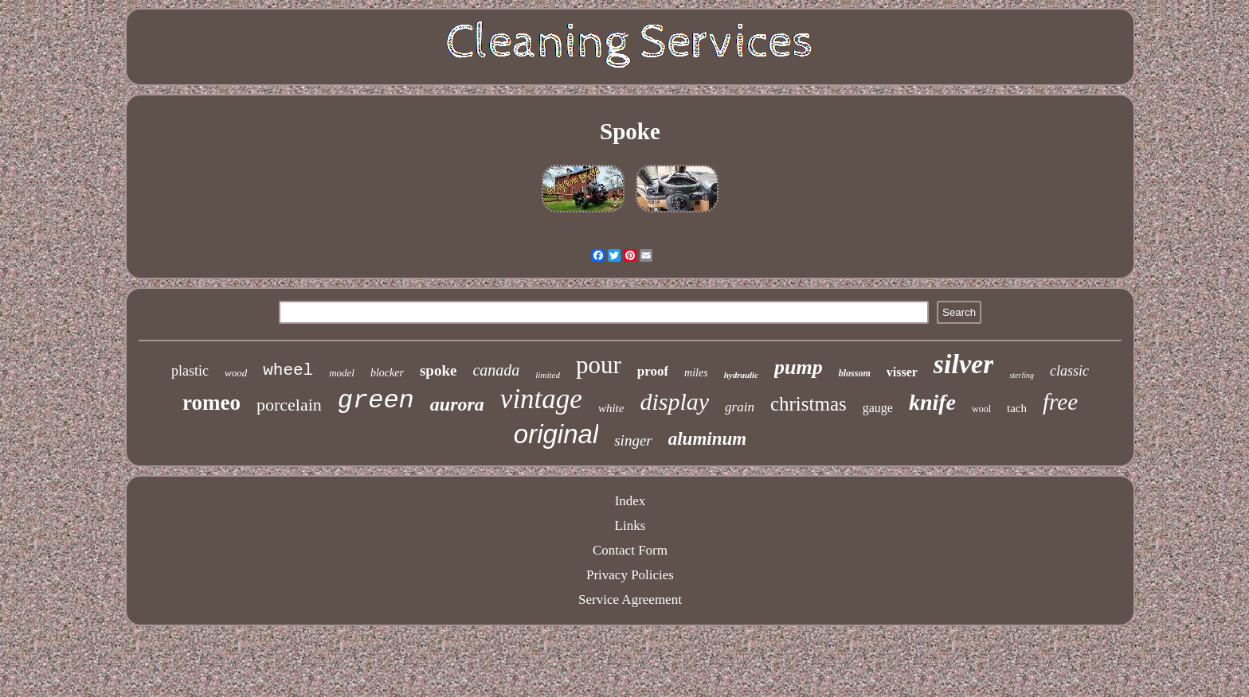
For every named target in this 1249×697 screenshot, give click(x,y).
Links (630, 525)
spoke (438, 370)
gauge (878, 408)
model (341, 373)
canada (495, 370)
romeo (211, 403)
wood (236, 373)
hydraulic (741, 375)
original (556, 434)
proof (652, 371)
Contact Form (630, 550)
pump (798, 367)
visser (902, 372)
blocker (387, 373)
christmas (808, 404)
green (376, 400)
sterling (1021, 375)
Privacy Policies (630, 574)
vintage (541, 399)
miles (696, 373)
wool (981, 409)
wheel (288, 370)
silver (964, 364)
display (674, 401)
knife (932, 402)
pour (598, 365)
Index (630, 500)
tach (1017, 408)
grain (739, 407)
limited (547, 375)
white (611, 408)
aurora (457, 404)
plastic (190, 371)
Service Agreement (630, 599)
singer (633, 440)
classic (1069, 371)
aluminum (707, 439)
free (1060, 402)
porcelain (289, 405)
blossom (855, 373)
